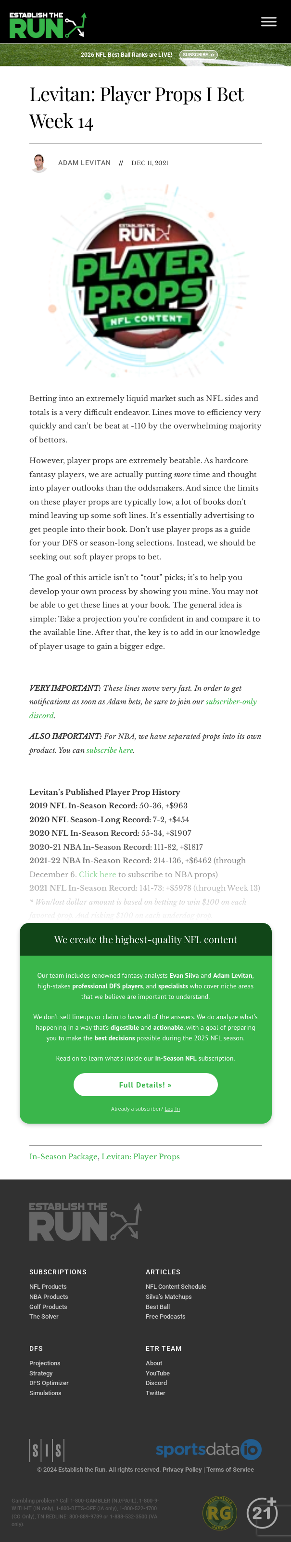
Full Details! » (145, 1084)
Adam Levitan (84, 163)
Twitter (155, 1393)
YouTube (158, 1373)
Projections (45, 1363)
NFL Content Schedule (176, 1286)
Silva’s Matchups (169, 1296)
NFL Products (48, 1286)
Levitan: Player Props (140, 1156)
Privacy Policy (182, 1469)
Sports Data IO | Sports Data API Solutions (208, 1449)
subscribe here (110, 750)
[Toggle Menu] (269, 21)
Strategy (40, 1373)
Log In (172, 1108)
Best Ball (158, 1306)
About (154, 1363)
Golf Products (48, 1306)
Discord (156, 1383)
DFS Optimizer (49, 1383)
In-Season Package (63, 1156)
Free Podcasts (166, 1316)
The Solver (44, 1316)
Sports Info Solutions (46, 1450)
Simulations (45, 1393)
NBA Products (48, 1296)
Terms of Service (230, 1469)
